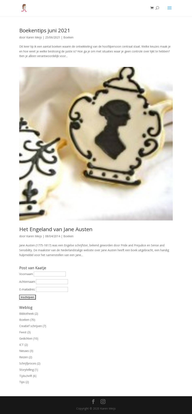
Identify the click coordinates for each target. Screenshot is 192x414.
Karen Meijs (34, 37)
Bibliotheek (26, 314)
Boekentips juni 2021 (44, 30)
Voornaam (26, 274)
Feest (23, 332)
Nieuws (24, 351)
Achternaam (27, 282)
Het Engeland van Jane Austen (55, 229)
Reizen (23, 357)
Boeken (68, 37)
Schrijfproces (27, 363)
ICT (21, 345)
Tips (22, 382)
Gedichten (25, 338)
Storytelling (26, 370)
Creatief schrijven (30, 326)
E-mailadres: (27, 289)
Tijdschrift (25, 376)
